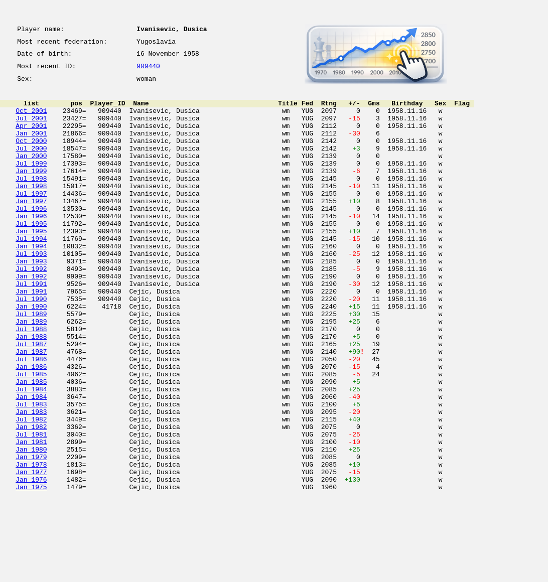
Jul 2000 (31, 164)
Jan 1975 (31, 570)
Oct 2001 (31, 119)
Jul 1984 (31, 453)
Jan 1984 (31, 462)
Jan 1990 (31, 354)
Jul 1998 (31, 200)
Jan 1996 (31, 245)
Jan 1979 (31, 534)
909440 (148, 71)
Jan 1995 (31, 263)
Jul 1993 (31, 291)
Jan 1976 (31, 561)
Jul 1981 (31, 507)
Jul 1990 (31, 345)
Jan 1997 (31, 227)
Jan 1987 (31, 408)
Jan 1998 (31, 209)
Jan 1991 (31, 336)
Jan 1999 (31, 191)
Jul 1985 (31, 435)
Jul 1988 (31, 381)
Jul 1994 (31, 272)
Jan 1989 (31, 372)
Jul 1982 (31, 489)
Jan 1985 (31, 444)
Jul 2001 (31, 128)
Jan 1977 (31, 552)
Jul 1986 (31, 417)
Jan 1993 (31, 300)
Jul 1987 (31, 399)
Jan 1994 (31, 281)
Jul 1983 (31, 471)
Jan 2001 (31, 146)
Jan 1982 (31, 498)
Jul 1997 (31, 218)
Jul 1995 (31, 254)
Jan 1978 (31, 543)
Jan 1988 (31, 390)
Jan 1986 (31, 426)
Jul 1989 (31, 363)
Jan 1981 (31, 516)
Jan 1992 (31, 318)
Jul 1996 (31, 236)
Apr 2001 (31, 137)
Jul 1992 (31, 309)
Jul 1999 (31, 182)
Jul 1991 (31, 327)
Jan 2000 (31, 173)
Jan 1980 (31, 525)
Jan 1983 (31, 480)
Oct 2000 (31, 155)
